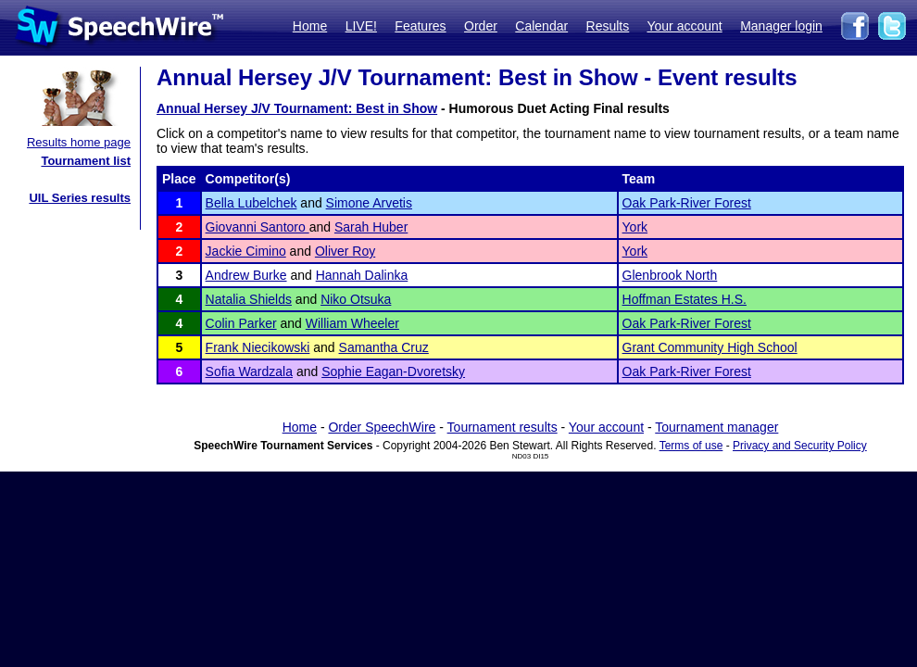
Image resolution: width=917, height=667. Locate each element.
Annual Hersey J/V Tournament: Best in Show (297, 108)
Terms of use (691, 445)
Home (310, 26)
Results (608, 26)
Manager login (781, 26)
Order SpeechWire (381, 427)
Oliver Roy (345, 251)
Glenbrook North (670, 275)
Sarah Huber (371, 227)
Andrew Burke (246, 275)
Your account (684, 26)
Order (480, 26)
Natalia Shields (249, 299)
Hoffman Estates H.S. (684, 299)
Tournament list (86, 161)
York (635, 227)
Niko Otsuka (355, 299)
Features (420, 26)
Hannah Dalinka (362, 275)
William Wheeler (352, 323)
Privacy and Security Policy (800, 445)
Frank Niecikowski (258, 347)
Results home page (79, 142)
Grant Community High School (710, 347)
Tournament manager (716, 427)
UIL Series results (80, 198)
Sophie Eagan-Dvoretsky (393, 371)
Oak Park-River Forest (686, 202)
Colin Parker (241, 323)
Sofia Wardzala (249, 371)
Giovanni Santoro (257, 227)
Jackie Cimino (246, 251)
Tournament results (502, 427)
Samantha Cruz (384, 347)
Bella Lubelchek (251, 202)
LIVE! (361, 26)
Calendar (541, 26)
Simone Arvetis (369, 202)
